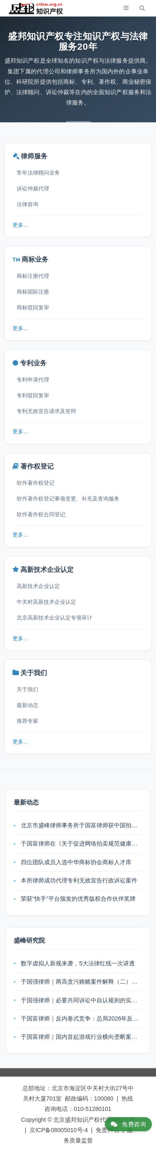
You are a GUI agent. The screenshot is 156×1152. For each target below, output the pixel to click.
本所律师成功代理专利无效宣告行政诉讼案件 (79, 880)
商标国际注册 (33, 292)
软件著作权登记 (35, 483)
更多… (20, 225)
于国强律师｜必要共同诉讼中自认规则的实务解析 (81, 1000)
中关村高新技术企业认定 (46, 602)
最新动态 (27, 705)
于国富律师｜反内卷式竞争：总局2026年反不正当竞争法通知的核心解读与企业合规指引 (81, 1018)
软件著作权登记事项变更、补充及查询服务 (68, 499)
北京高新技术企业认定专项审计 (54, 618)
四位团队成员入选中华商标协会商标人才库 (76, 862)
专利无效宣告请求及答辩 (46, 411)
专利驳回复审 (33, 395)
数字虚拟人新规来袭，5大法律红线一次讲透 (78, 963)
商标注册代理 (33, 276)
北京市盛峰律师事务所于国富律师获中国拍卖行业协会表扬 (81, 825)
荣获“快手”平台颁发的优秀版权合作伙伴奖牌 (78, 898)
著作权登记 (37, 466)
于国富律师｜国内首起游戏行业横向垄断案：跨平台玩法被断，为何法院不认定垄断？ (81, 1036)
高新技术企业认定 (47, 569)
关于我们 (33, 672)
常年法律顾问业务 (38, 173)
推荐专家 (27, 721)
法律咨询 (27, 204)
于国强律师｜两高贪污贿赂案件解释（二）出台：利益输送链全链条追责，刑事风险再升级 (81, 981)
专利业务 (33, 363)
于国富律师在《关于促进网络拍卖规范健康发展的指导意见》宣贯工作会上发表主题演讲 (81, 843)
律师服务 (34, 156)
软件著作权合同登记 (41, 514)
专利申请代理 (33, 380)
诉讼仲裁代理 (33, 188)
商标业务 (35, 259)
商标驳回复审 (33, 307)
